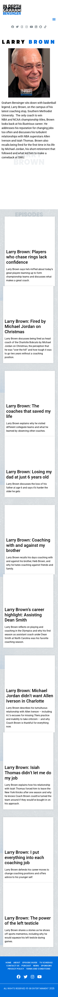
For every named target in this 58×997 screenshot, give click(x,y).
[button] (53, 19)
